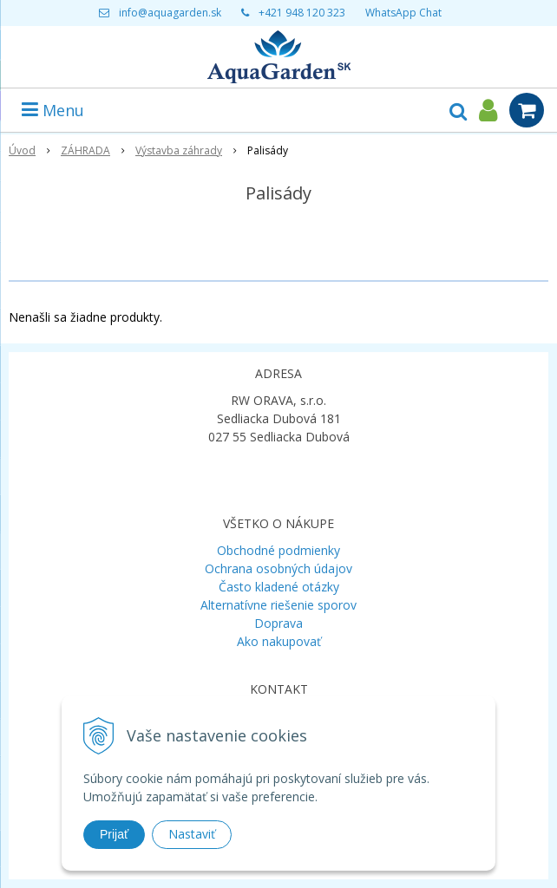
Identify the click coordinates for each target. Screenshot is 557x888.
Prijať (114, 834)
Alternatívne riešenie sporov (278, 605)
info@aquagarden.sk (170, 12)
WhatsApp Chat (403, 12)
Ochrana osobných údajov (278, 568)
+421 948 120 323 (302, 12)
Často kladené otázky (279, 586)
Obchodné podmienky (278, 550)
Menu (53, 110)
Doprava (278, 623)
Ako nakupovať (279, 641)
